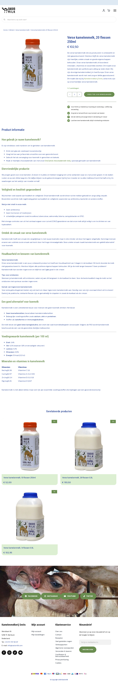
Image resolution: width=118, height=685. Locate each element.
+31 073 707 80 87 (11, 642)
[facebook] (4, 652)
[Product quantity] (74, 94)
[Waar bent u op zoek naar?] (59, 19)
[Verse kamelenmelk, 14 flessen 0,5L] (30, 490)
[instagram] (9, 652)
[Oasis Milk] (8, 8)
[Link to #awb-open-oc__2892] (114, 10)
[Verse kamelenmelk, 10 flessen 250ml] (30, 419)
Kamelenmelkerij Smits (93, 78)
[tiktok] (15, 652)
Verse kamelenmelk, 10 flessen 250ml (19, 477)
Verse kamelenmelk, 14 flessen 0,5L (18, 547)
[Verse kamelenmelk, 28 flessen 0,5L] (88, 419)
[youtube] (20, 652)
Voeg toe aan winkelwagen (99, 94)
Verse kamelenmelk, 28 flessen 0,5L (77, 477)
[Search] (4, 19)
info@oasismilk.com (15, 645)
